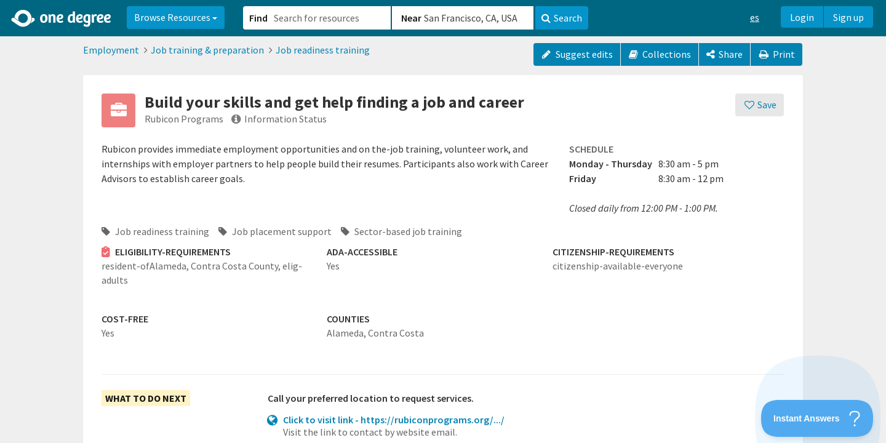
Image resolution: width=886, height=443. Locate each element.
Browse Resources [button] (175, 17)
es (754, 17)
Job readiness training (323, 50)
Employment (111, 50)
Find (258, 18)
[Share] (724, 54)
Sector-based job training (401, 231)
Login (802, 17)
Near (411, 18)
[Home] (61, 18)
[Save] (759, 105)
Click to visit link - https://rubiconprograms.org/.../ (394, 419)
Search (561, 18)
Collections (660, 54)
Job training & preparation (207, 50)
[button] (443, 221)
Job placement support (275, 231)
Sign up (848, 17)
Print (776, 54)
